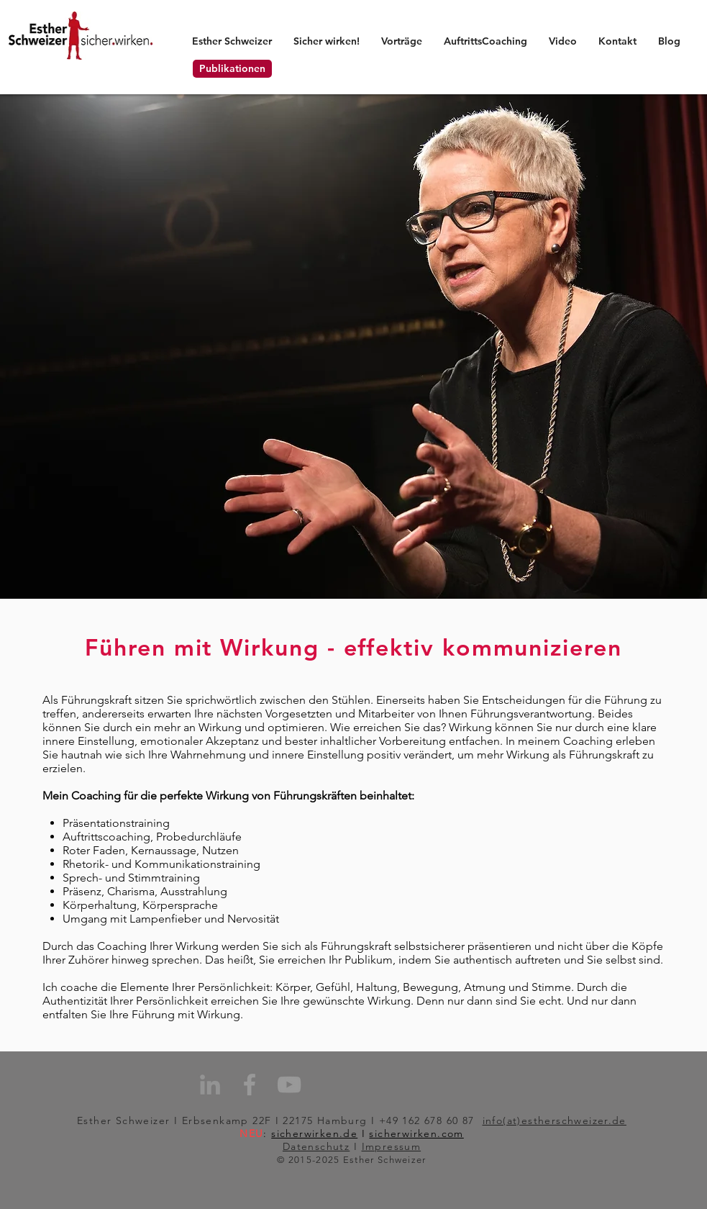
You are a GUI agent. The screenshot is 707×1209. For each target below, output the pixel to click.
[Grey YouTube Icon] (289, 1084)
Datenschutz (316, 1146)
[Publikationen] (232, 69)
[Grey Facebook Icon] (249, 1084)
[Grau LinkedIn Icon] (210, 1084)
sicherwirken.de (314, 1133)
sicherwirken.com (416, 1133)
